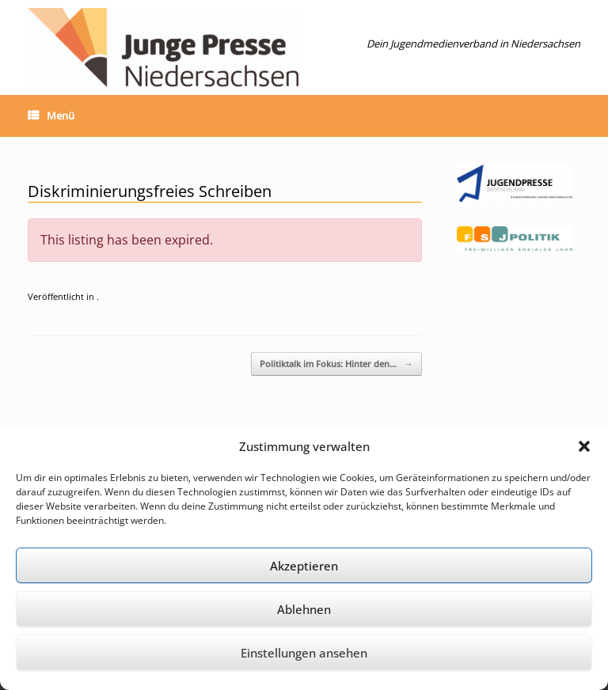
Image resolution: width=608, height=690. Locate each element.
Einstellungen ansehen (304, 653)
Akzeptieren (304, 566)
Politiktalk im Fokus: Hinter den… (336, 364)
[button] (584, 446)
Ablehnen (304, 609)
